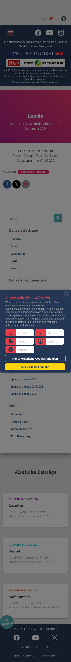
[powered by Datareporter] (67, 296)
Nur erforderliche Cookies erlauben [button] (35, 358)
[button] (19, 332)
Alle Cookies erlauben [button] (35, 366)
